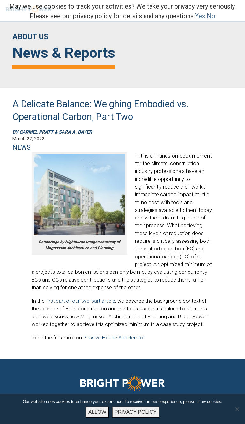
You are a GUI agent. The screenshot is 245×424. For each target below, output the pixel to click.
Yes (200, 16)
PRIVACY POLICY (136, 412)
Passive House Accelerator (114, 338)
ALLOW (97, 412)
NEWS (21, 147)
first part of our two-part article (80, 301)
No (211, 16)
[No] (237, 409)
